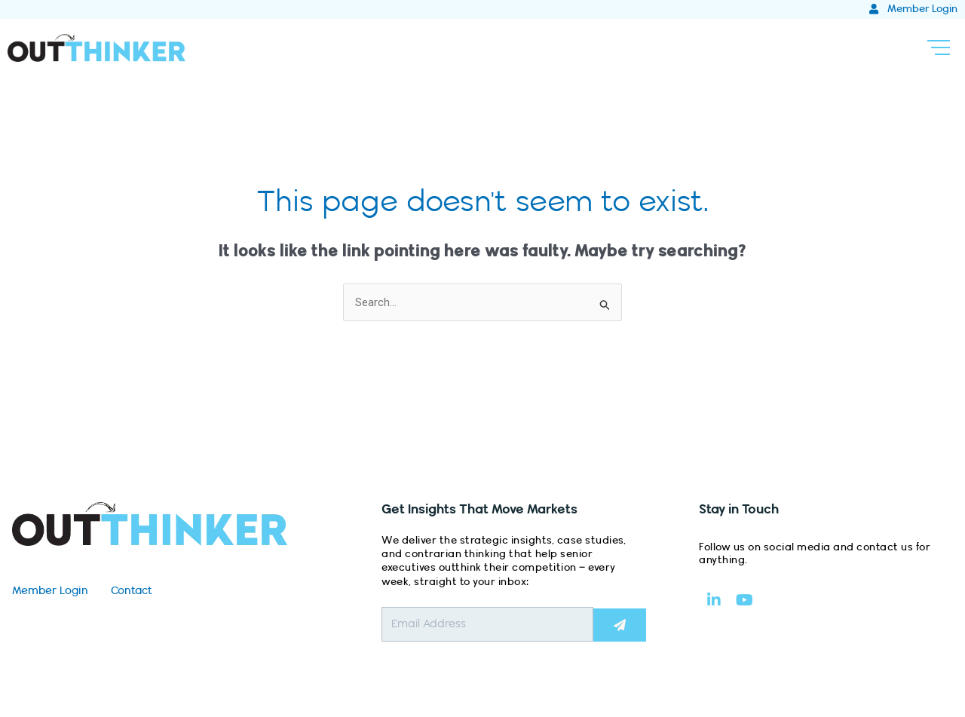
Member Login (50, 591)
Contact (131, 591)
